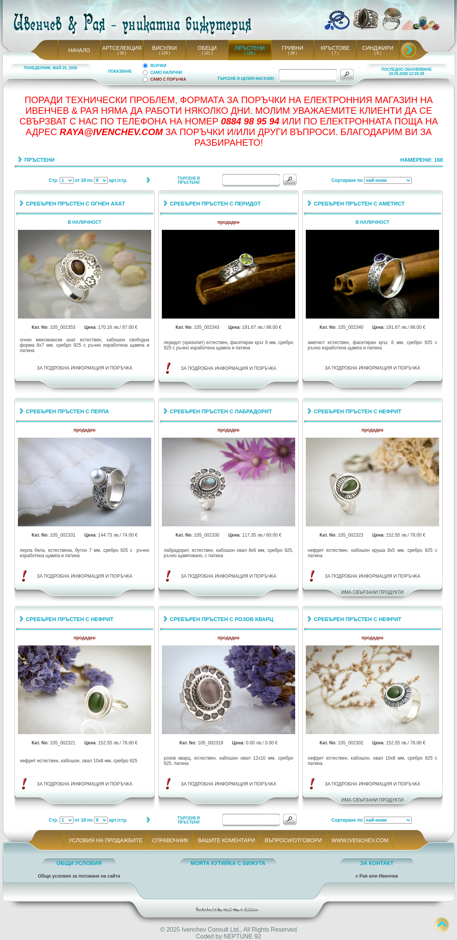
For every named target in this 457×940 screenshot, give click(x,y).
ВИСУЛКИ (164, 48)
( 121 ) (207, 53)
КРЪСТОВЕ (335, 48)
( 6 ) (377, 53)
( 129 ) (164, 53)
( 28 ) (292, 53)
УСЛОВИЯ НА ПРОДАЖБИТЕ (105, 840)
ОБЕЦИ (207, 48)
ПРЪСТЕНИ (250, 48)
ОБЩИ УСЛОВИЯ (79, 863)
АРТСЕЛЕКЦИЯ (121, 48)
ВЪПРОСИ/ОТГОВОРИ (293, 840)
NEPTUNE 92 (242, 936)
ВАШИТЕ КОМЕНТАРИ (226, 840)
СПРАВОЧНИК (170, 840)
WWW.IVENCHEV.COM (360, 840)
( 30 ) (121, 53)
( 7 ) (335, 53)
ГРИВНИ (293, 48)
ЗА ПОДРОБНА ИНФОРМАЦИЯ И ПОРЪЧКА (85, 368)
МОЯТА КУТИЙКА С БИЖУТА (227, 863)
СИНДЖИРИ (377, 48)
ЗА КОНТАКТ (377, 863)
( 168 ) (250, 53)
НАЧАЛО (79, 50)
